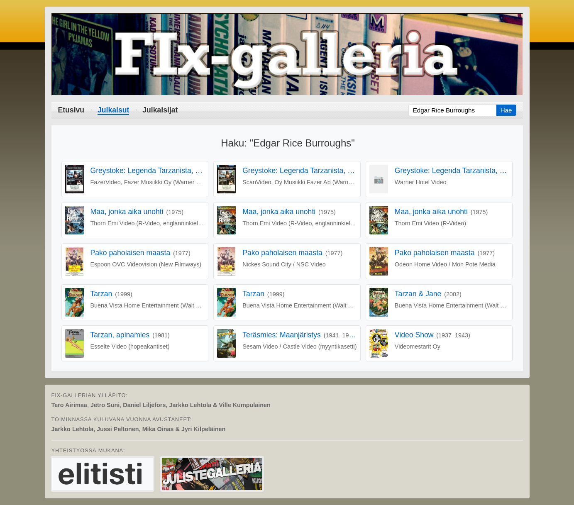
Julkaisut (113, 110)
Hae (506, 110)
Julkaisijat (160, 110)
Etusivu (71, 110)
